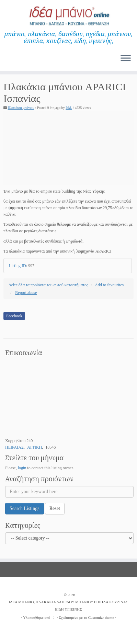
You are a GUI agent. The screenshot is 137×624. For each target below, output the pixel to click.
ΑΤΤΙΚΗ (34, 447)
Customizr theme (101, 617)
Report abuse (26, 292)
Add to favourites (109, 285)
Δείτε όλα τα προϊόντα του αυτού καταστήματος (48, 285)
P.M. (69, 108)
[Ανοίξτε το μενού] (126, 58)
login (22, 468)
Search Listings (24, 508)
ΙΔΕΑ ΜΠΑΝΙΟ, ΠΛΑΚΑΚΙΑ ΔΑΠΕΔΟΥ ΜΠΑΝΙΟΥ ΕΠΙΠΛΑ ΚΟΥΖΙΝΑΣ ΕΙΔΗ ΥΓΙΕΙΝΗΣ (68, 605)
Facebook (14, 316)
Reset (54, 508)
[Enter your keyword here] (69, 492)
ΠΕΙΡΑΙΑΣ (14, 447)
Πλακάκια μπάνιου (21, 108)
